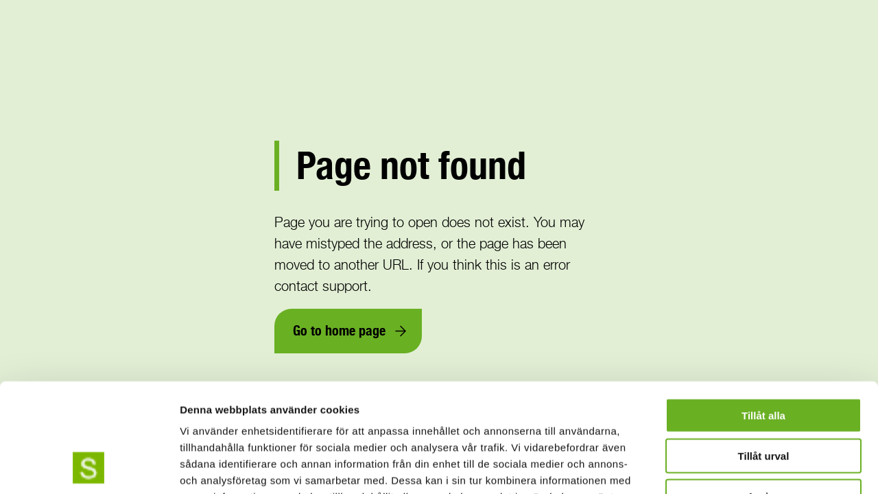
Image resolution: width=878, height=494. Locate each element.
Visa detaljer (745, 467)
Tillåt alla (763, 313)
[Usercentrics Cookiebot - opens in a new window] (89, 467)
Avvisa (763, 394)
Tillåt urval (764, 354)
